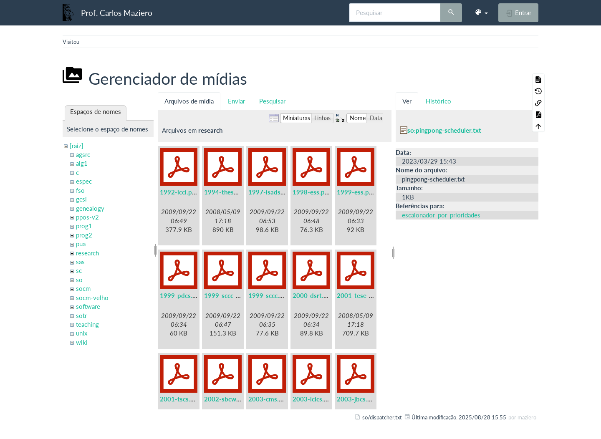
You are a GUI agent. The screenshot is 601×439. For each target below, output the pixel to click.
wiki (82, 342)
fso (80, 190)
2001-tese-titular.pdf (367, 295)
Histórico (438, 101)
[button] (481, 12)
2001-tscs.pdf (180, 399)
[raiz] (76, 145)
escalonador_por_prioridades (441, 215)
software (88, 306)
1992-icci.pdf (179, 192)
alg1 (82, 163)
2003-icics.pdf (313, 399)
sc (79, 270)
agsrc (83, 154)
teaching (87, 324)
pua (81, 243)
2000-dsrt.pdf (313, 295)
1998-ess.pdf (312, 192)
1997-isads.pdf (270, 192)
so (79, 279)
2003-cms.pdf (268, 399)
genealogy (90, 208)
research (87, 253)
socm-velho (92, 297)
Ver (407, 101)
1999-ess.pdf (356, 192)
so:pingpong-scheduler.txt (444, 130)
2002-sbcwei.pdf (228, 399)
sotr (81, 315)
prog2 (84, 235)
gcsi (81, 199)
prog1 (84, 226)
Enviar (236, 101)
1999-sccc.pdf (268, 295)
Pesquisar (272, 101)
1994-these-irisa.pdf (233, 192)
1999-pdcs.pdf (181, 295)
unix (81, 333)
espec (84, 181)
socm (83, 288)
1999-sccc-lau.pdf (229, 295)
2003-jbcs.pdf (357, 399)
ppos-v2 (87, 217)
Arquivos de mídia (189, 101)
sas (80, 261)
